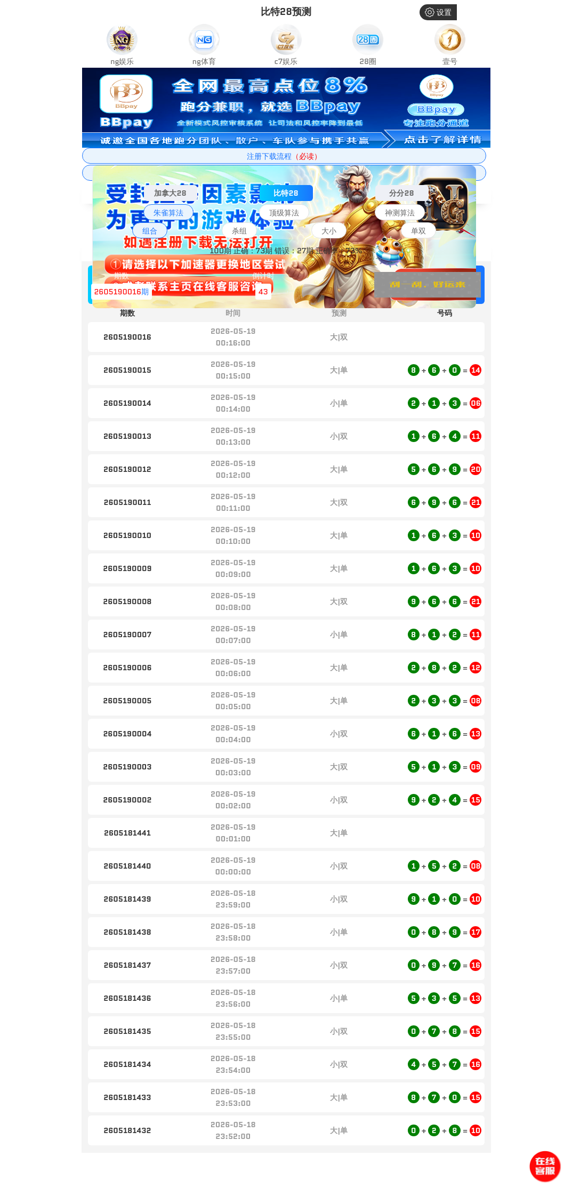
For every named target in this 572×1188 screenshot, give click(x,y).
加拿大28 (170, 193)
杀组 (239, 231)
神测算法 (400, 212)
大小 (328, 231)
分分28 (401, 193)
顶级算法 (284, 212)
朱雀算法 (168, 212)
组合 (149, 231)
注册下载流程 (284, 156)
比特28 (285, 193)
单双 (418, 231)
